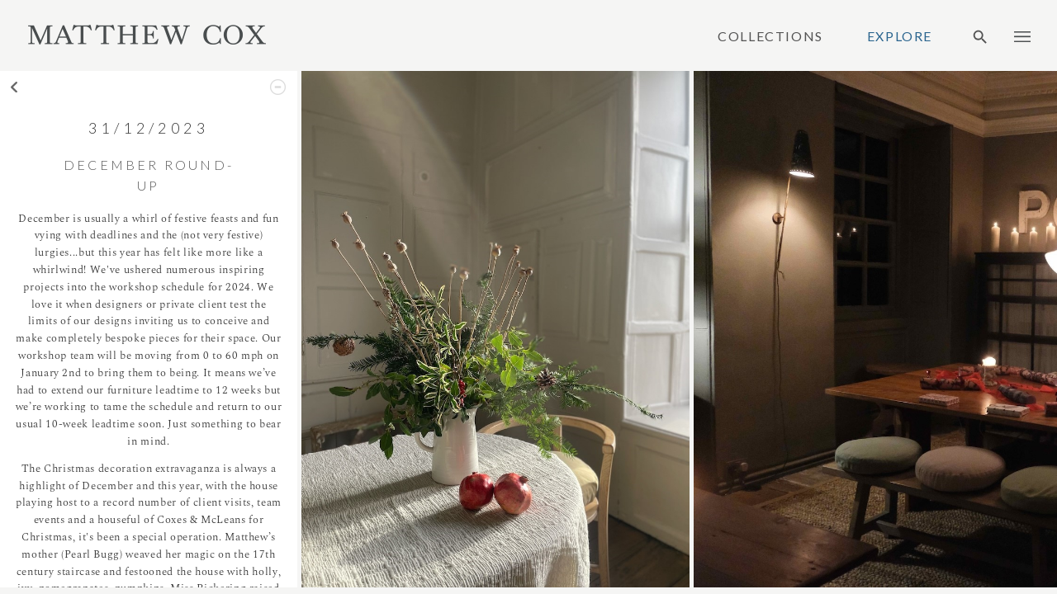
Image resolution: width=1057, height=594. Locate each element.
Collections (770, 36)
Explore (899, 36)
